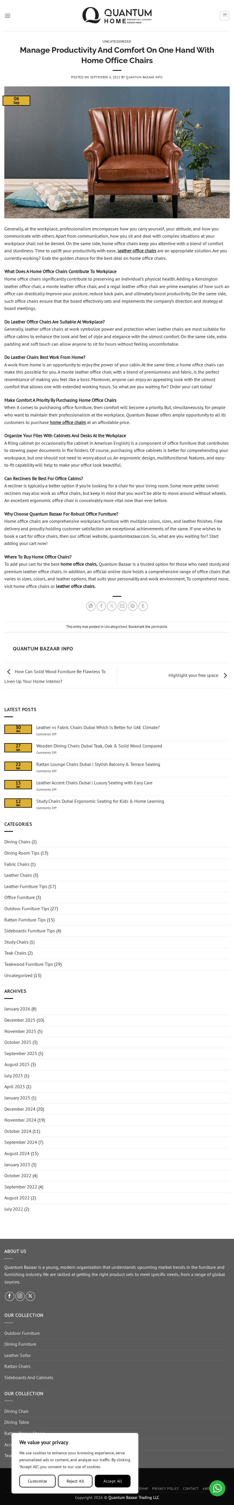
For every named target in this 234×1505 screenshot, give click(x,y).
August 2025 (17, 1064)
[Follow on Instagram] (20, 1296)
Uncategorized (117, 41)
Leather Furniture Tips (25, 886)
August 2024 (17, 1153)
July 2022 (13, 1209)
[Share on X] (111, 606)
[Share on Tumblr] (143, 606)
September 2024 (20, 1142)
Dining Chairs (17, 842)
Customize (37, 1481)
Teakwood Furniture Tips (28, 964)
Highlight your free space (199, 675)
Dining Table (16, 1422)
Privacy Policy (165, 1488)
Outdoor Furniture (22, 1333)
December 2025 (19, 1020)
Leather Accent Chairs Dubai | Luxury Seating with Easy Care (94, 782)
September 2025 (20, 1053)
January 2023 (17, 1164)
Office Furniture (19, 897)
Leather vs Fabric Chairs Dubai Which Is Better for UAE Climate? (98, 727)
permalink (159, 626)
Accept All (112, 1481)
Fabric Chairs (16, 864)
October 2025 (17, 1042)
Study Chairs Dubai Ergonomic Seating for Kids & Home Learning (100, 801)
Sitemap (141, 1488)
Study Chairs (16, 942)
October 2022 (17, 1175)
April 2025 (14, 1086)
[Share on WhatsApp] (91, 606)
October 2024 (17, 1131)
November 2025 (20, 1031)
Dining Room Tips (21, 853)
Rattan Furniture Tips (25, 920)
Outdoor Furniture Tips (26, 908)
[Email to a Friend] (122, 606)
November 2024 (20, 1120)
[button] (7, 16)
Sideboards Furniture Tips (29, 931)
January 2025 (17, 1098)
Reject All (75, 1481)
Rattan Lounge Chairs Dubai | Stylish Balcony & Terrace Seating (98, 764)
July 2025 (13, 1075)
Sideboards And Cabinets (28, 1377)
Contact (191, 1488)
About (208, 1488)
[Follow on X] (30, 1296)
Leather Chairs (18, 875)
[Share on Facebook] (101, 606)
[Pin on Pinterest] (132, 606)
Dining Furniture (20, 1344)
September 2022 (20, 1187)
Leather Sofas (17, 1355)
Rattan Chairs (17, 1366)
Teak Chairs (15, 953)
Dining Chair (16, 1411)
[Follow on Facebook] (9, 1296)
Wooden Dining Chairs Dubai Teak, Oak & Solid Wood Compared (99, 746)
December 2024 (19, 1109)
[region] (75, 1463)
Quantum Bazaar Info (144, 77)
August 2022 (17, 1198)
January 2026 (17, 1009)
